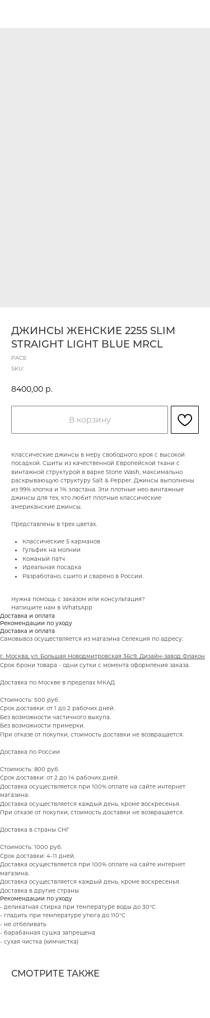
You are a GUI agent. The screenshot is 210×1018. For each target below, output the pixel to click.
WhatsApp (77, 607)
